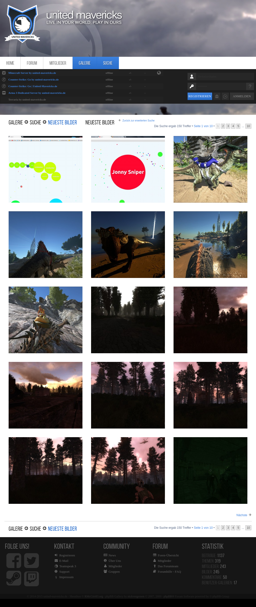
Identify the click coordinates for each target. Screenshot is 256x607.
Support (64, 571)
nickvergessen (136, 596)
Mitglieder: (214, 566)
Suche (107, 63)
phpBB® (168, 596)
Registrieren (199, 96)
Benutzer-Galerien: (219, 582)
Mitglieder (57, 63)
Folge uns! (23, 566)
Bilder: (210, 571)
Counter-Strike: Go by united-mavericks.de (33, 79)
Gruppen (114, 571)
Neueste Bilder (62, 122)
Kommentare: (214, 577)
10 (248, 126)
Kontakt (72, 566)
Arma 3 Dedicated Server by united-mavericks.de (36, 92)
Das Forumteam (168, 566)
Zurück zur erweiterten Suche (139, 120)
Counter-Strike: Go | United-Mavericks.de (32, 86)
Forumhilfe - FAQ (169, 571)
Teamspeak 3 (67, 566)
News (112, 555)
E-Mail (63, 561)
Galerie (85, 63)
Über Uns (115, 561)
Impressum (66, 577)
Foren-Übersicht (168, 555)
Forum (32, 63)
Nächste (241, 515)
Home (10, 63)
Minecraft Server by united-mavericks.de (32, 72)
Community (121, 566)
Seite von (203, 126)
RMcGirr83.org (94, 596)
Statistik (214, 546)
